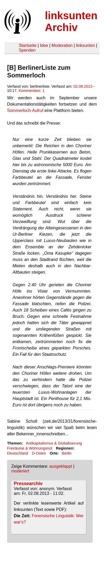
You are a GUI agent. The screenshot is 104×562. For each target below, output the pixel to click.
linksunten (85, 45)
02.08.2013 (83, 86)
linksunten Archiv (71, 21)
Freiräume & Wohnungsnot (29, 448)
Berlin (66, 453)
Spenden (27, 50)
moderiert (20, 471)
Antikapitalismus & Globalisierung (54, 443)
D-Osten (39, 453)
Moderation (61, 45)
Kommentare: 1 (31, 90)
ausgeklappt (60, 466)
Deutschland (17, 453)
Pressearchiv (28, 483)
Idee (44, 45)
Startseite (28, 45)
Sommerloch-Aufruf (25, 110)
